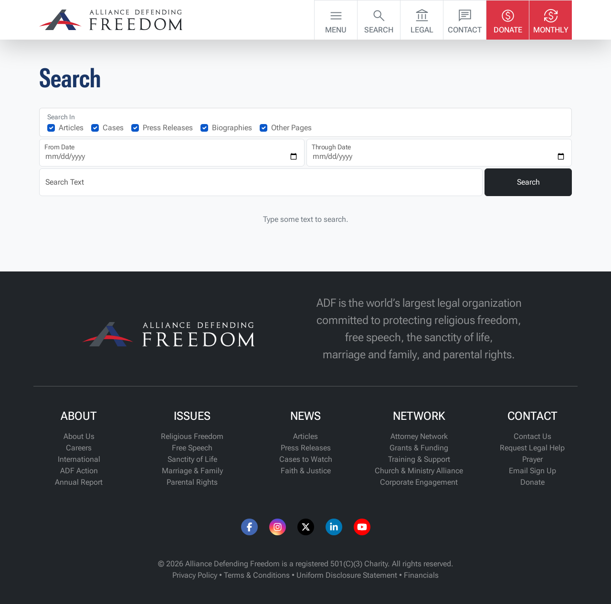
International (79, 459)
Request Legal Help (532, 447)
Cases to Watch (305, 459)
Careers (79, 447)
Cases (113, 127)
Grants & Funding (419, 447)
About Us (79, 436)
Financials (421, 575)
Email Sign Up (532, 470)
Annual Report (79, 482)
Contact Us (532, 436)
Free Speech (192, 447)
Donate (508, 19)
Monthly (551, 19)
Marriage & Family (192, 470)
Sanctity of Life (192, 459)
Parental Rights (192, 482)
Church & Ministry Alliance (419, 470)
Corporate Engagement (419, 482)
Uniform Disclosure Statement (346, 575)
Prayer (532, 459)
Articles (71, 127)
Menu (336, 19)
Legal (422, 19)
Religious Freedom (192, 436)
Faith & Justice (306, 470)
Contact (465, 19)
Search (378, 19)
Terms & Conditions (257, 575)
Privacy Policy (194, 575)
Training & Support (419, 459)
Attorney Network (419, 436)
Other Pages (291, 127)
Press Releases (168, 127)
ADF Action (79, 470)
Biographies (232, 127)
